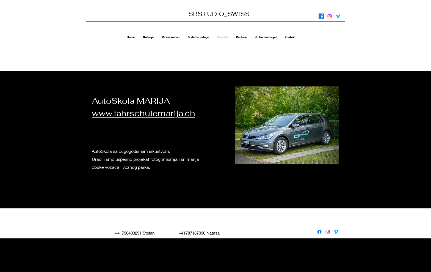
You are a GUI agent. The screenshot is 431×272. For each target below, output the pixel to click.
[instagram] (329, 16)
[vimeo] (338, 16)
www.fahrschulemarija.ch (143, 113)
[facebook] (321, 16)
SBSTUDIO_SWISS (219, 14)
